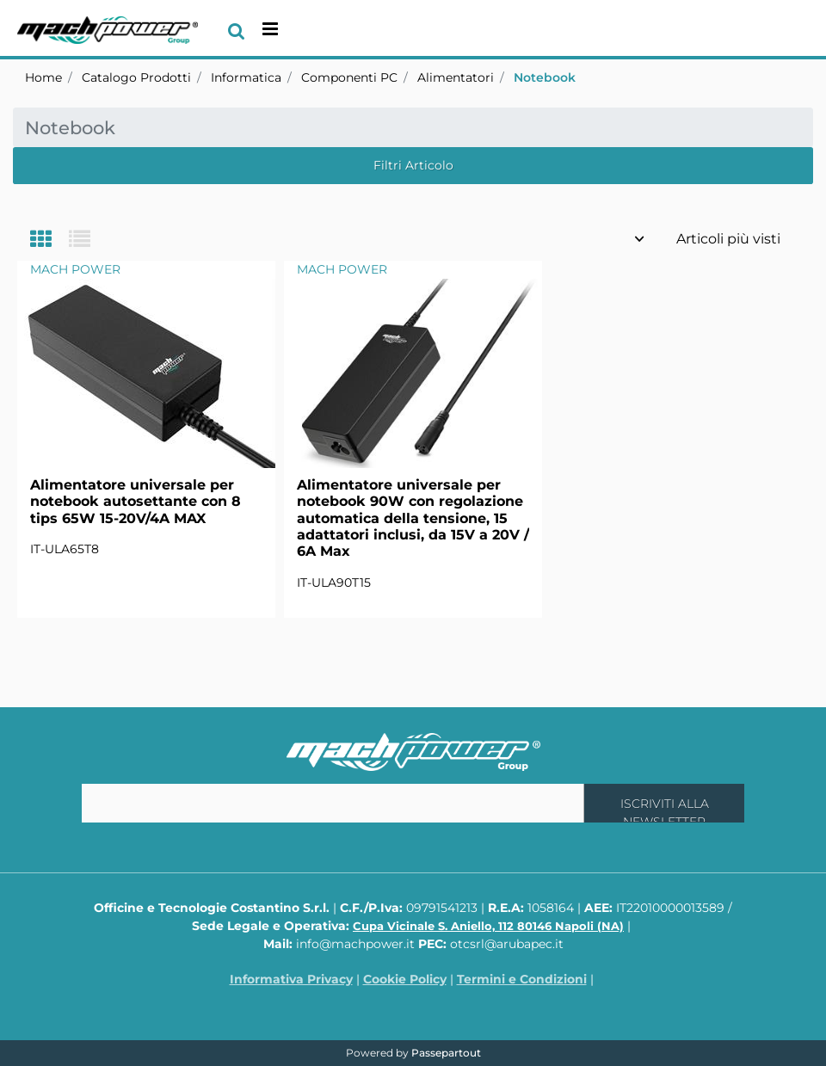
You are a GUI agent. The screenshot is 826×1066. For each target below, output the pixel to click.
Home (43, 77)
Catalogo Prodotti (136, 77)
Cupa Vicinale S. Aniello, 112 (488, 926)
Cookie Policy (405, 979)
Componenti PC (349, 77)
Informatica (246, 77)
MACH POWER (75, 269)
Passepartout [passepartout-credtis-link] (446, 1052)
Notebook (545, 77)
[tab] (49, 240)
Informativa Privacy (291, 979)
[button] (664, 803)
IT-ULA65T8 (64, 549)
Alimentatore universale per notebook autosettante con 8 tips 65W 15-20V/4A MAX (135, 501)
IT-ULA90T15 (334, 582)
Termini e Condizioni (522, 979)
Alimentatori (455, 77)
